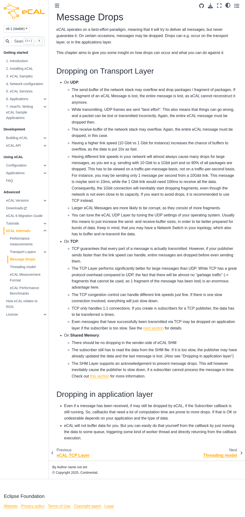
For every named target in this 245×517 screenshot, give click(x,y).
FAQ (9, 181)
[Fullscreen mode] (219, 5)
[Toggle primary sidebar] (57, 5)
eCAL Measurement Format (25, 277)
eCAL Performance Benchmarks (24, 291)
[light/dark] (227, 5)
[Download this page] (210, 6)
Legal (109, 506)
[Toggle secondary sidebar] (236, 5)
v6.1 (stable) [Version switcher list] (15, 29)
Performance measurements (21, 241)
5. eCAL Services (19, 91)
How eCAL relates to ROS (22, 304)
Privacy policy (33, 506)
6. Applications (17, 99)
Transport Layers (23, 252)
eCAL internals (18, 231)
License (12, 314)
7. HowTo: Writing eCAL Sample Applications (19, 112)
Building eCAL (17, 138)
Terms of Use (59, 506)
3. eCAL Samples (19, 76)
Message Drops (22, 259)
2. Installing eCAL (19, 68)
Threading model (23, 267)
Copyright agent (87, 506)
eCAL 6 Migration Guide (24, 216)
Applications (15, 173)
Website (11, 506)
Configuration (16, 165)
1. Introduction (17, 61)
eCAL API (13, 145)
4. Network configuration (24, 84)
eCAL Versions (17, 200)
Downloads (14, 208)
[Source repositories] (201, 6)
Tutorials (12, 223)
